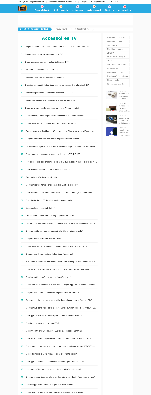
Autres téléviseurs (113, 68)
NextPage (25, 341)
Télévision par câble (114, 41)
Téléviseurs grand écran (116, 37)
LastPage (35, 341)
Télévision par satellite (115, 84)
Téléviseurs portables (115, 72)
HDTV (109, 61)
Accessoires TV (81, 29)
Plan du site (96, 391)
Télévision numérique (115, 49)
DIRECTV (110, 53)
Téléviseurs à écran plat (116, 57)
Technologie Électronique (35, 29)
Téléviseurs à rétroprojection (117, 76)
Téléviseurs (61, 29)
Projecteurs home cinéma (116, 64)
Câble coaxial (112, 45)
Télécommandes (113, 80)
